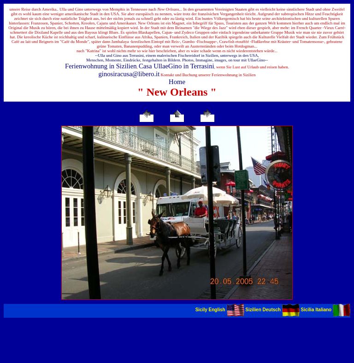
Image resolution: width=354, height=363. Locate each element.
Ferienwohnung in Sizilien (101, 66)
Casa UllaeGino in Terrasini (176, 66)
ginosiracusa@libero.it (129, 74)
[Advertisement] (177, 338)
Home (177, 81)
